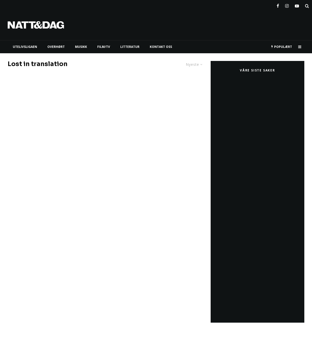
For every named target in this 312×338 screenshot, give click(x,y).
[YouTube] (297, 5)
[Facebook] (278, 5)
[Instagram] (287, 5)
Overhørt (56, 47)
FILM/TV (103, 47)
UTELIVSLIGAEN (25, 47)
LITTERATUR (129, 47)
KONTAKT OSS (161, 47)
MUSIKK (81, 47)
